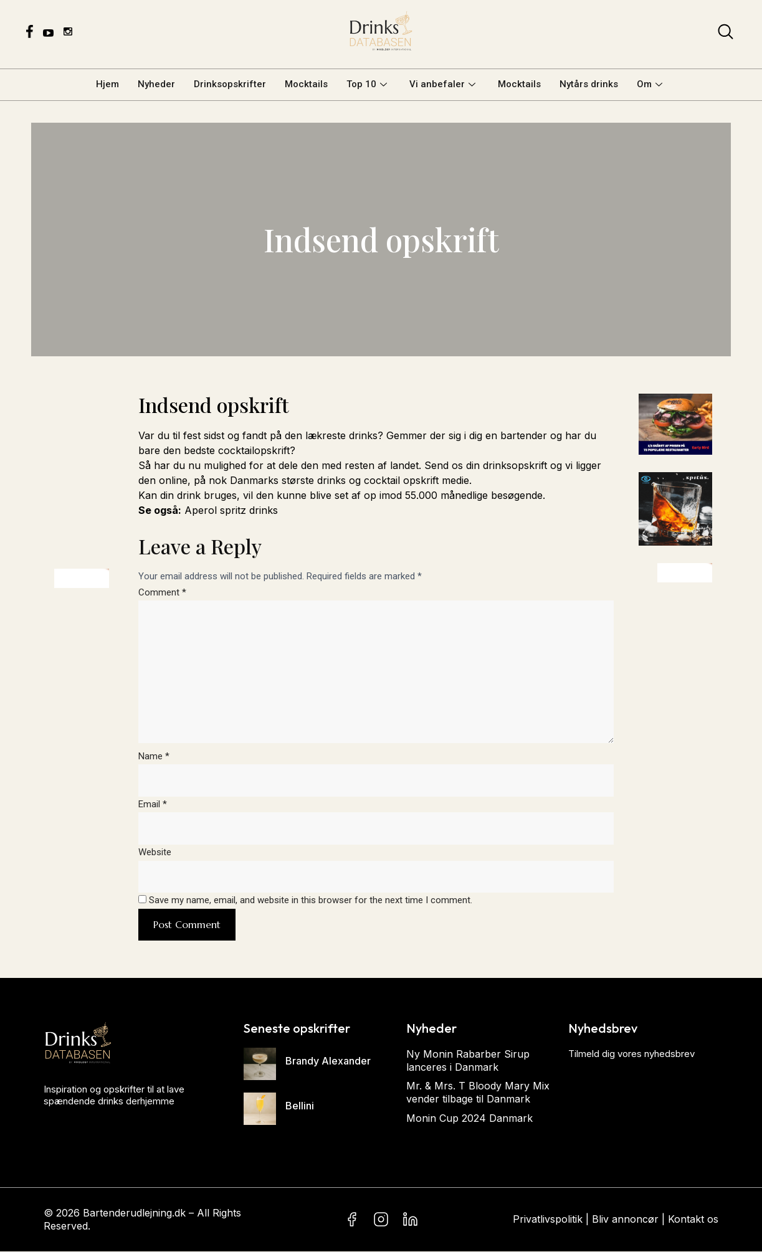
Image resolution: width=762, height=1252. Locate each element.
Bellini (299, 1107)
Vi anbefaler (442, 84)
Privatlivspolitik (548, 1220)
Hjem (107, 84)
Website (154, 853)
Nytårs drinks (589, 84)
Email (152, 804)
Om (649, 84)
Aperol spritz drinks (231, 510)
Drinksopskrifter (230, 84)
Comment (162, 592)
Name (153, 756)
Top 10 (366, 84)
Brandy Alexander (328, 1062)
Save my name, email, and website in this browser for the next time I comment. (310, 901)
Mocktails (306, 84)
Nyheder (156, 84)
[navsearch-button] (725, 34)
